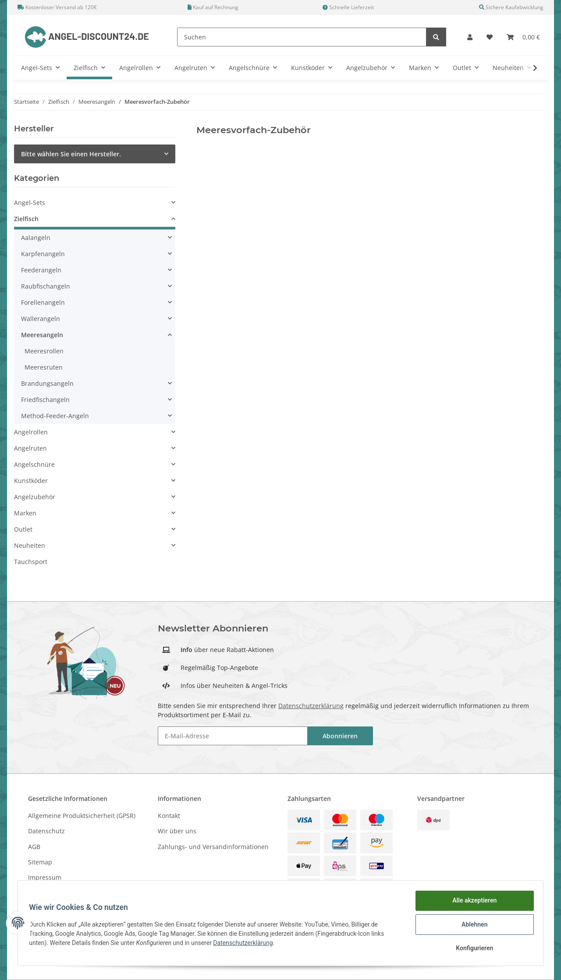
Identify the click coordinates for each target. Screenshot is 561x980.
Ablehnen (471, 926)
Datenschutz (46, 831)
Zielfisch (26, 219)
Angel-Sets (29, 202)
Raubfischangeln (45, 286)
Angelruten (30, 448)
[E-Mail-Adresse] (233, 735)
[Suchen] (301, 37)
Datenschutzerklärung (311, 706)
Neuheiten (29, 545)
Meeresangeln (42, 335)
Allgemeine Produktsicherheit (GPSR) (81, 815)
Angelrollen (31, 432)
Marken (25, 513)
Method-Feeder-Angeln (55, 416)
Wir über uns (177, 831)
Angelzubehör (34, 497)
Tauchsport (30, 561)
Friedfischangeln (45, 399)
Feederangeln (41, 270)
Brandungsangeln (47, 383)
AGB (34, 847)
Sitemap (40, 862)
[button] (469, 37)
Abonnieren (340, 736)
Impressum (44, 877)
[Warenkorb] (523, 37)
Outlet (23, 529)
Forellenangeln (43, 302)
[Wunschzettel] (489, 37)
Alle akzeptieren (471, 903)
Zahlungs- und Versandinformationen (213, 847)
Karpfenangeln (43, 254)
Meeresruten (44, 367)
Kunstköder (31, 480)
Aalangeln (35, 237)
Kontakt (169, 815)
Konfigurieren (471, 948)
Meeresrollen (44, 351)
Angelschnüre (34, 464)
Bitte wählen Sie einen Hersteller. (71, 154)
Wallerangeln (40, 318)
